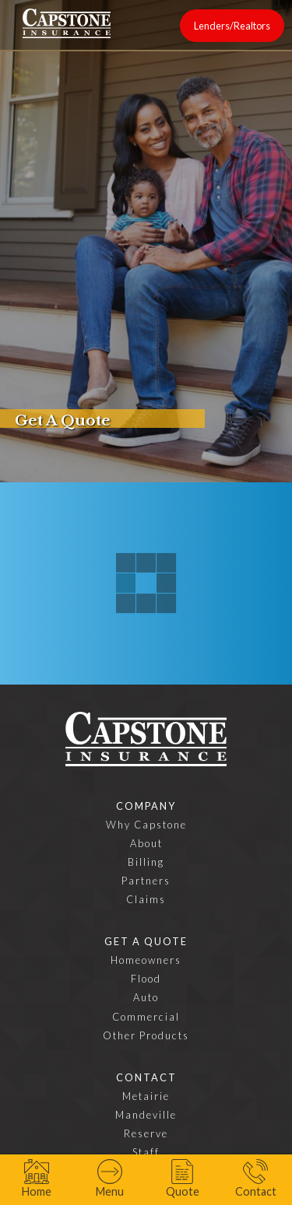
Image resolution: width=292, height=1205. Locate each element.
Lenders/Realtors (232, 25)
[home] (67, 23)
